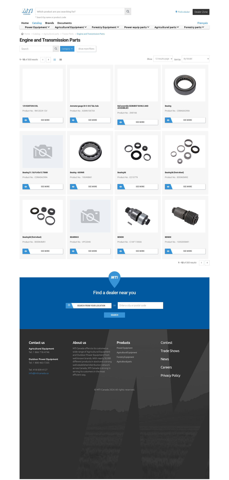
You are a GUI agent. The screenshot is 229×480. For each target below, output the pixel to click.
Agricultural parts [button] (167, 27)
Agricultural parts (51, 33)
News (165, 360)
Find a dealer (182, 11)
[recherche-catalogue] (36, 49)
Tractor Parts (68, 33)
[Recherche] (80, 11)
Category (67, 48)
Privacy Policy (170, 376)
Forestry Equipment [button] (105, 27)
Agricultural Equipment (127, 353)
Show (149, 59)
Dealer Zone (201, 11)
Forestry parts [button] (194, 27)
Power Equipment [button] (37, 27)
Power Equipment (124, 349)
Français (202, 22)
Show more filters (89, 48)
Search (115, 316)
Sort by (177, 60)
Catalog (37, 22)
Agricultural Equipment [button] (71, 27)
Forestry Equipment (125, 358)
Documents (64, 22)
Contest (166, 343)
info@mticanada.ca (38, 374)
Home (25, 22)
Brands (49, 22)
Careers (166, 368)
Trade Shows (170, 351)
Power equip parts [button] (136, 27)
